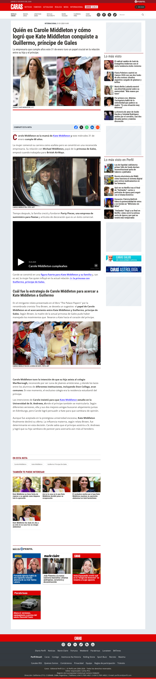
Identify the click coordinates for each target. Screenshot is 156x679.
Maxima (121, 657)
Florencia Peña (77, 15)
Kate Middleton (62, 135)
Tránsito (121, 663)
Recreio (112, 657)
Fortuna (74, 650)
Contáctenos (66, 663)
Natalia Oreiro (13, 15)
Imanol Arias (25, 15)
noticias (27, 556)
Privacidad (78, 663)
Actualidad (48, 7)
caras (87, 556)
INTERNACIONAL (51, 23)
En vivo (140, 7)
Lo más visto (113, 56)
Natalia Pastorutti (51, 15)
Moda (66, 7)
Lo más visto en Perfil (119, 160)
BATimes (117, 650)
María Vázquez (65, 15)
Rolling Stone (89, 657)
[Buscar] (130, 14)
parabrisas (27, 593)
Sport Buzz (102, 657)
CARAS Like (91, 6)
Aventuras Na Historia (71, 657)
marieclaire (57, 556)
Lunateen (106, 650)
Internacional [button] (76, 7)
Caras (47, 657)
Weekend (84, 650)
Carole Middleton (20, 464)
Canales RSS (36, 663)
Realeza (58, 7)
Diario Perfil (40, 650)
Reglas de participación (104, 663)
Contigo (55, 657)
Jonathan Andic (37, 15)
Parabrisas (95, 650)
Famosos (37, 7)
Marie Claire (63, 650)
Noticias (28, 7)
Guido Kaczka (88, 15)
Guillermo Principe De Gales (57, 464)
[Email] (97, 127)
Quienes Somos (51, 663)
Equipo (89, 663)
